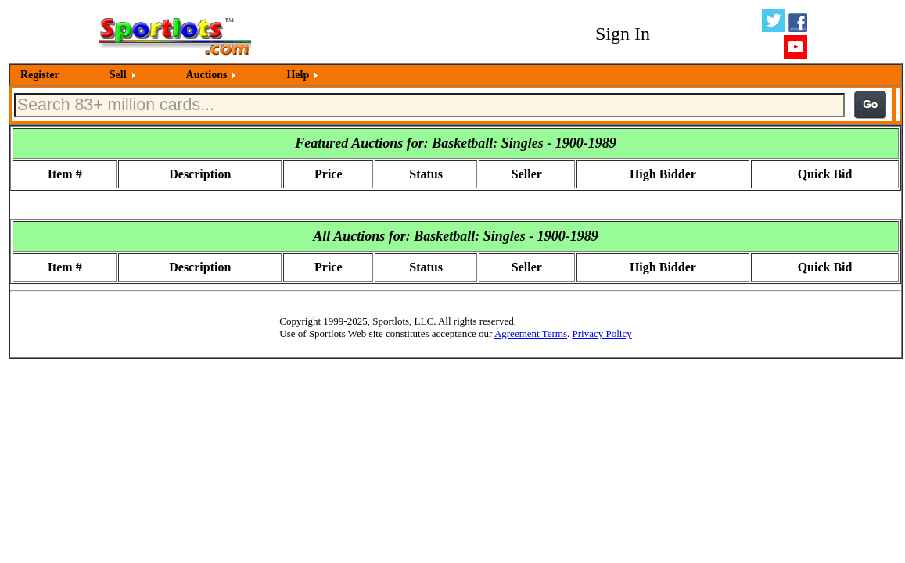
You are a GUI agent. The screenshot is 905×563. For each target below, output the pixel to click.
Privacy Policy (601, 333)
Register (39, 75)
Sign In (622, 33)
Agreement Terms (530, 333)
